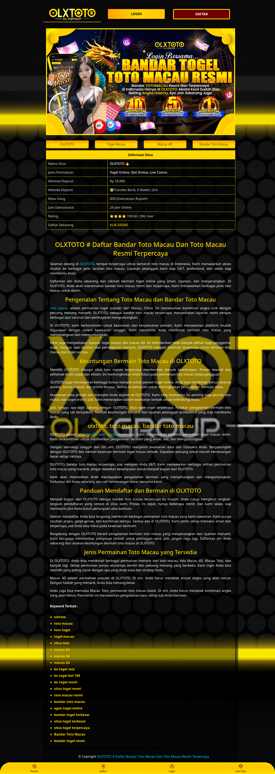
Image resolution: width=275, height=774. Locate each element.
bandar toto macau (101, 434)
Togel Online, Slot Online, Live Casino (138, 172)
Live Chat (240, 768)
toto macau (59, 308)
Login (172, 768)
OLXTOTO (87, 264)
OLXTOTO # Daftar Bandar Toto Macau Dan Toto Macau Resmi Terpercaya (153, 756)
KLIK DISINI (119, 225)
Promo (34, 768)
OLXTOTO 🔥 (119, 163)
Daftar (103, 768)
